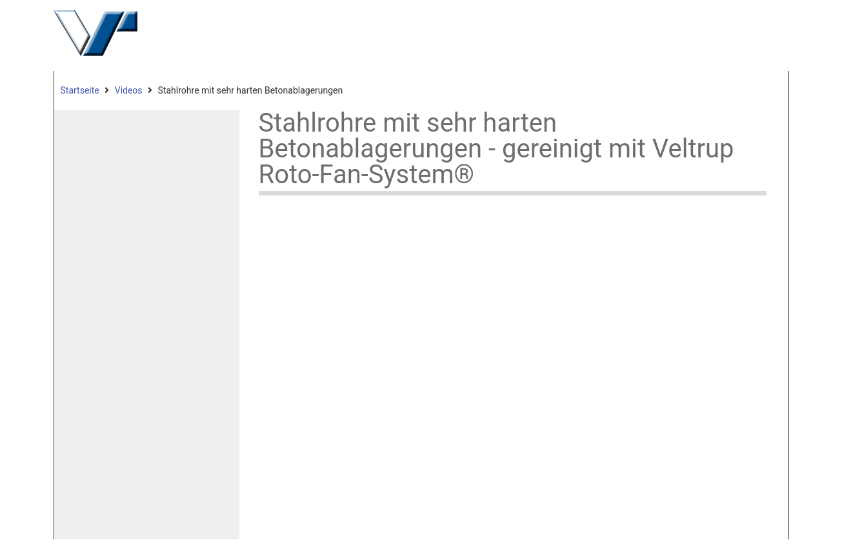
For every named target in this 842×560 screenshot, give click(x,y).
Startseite (80, 90)
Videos (129, 90)
